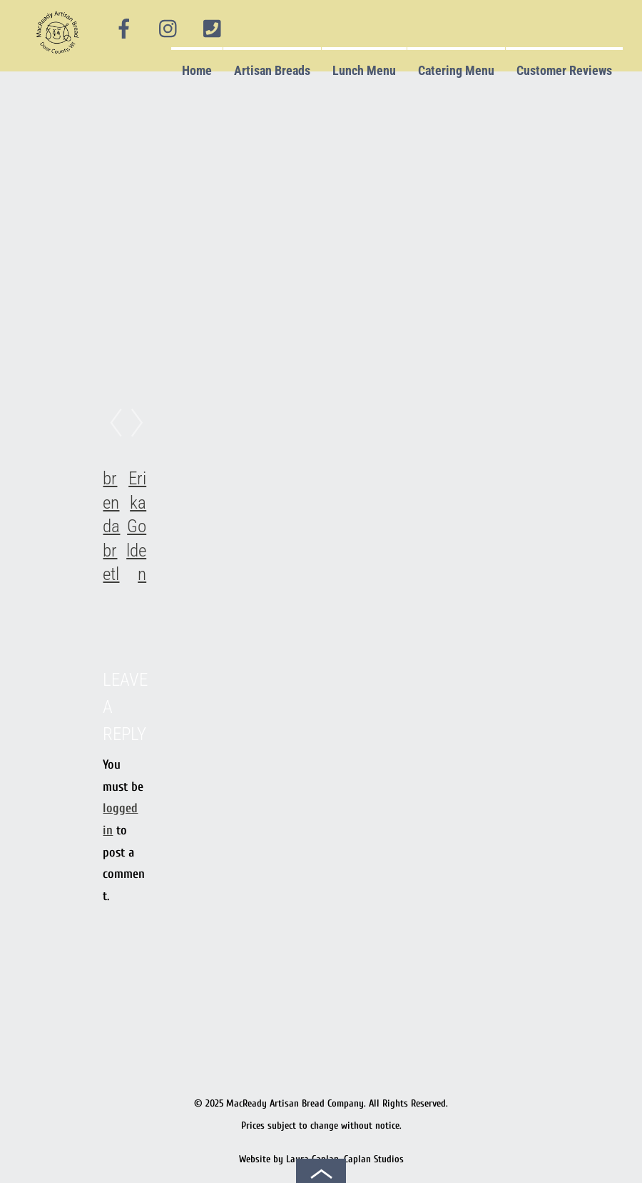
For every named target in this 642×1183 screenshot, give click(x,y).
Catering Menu (456, 70)
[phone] (212, 29)
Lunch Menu (364, 70)
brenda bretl (111, 526)
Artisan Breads (272, 70)
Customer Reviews (564, 70)
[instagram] (169, 29)
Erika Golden (136, 526)
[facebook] (124, 29)
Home (197, 70)
